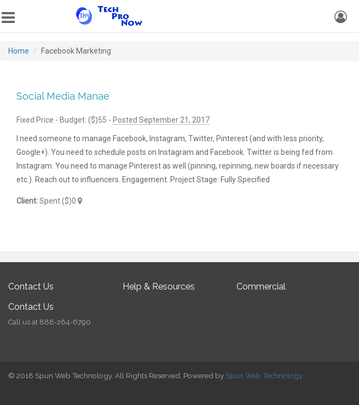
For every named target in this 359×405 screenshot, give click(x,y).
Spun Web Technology (263, 375)
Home (18, 51)
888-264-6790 (65, 322)
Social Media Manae (62, 96)
